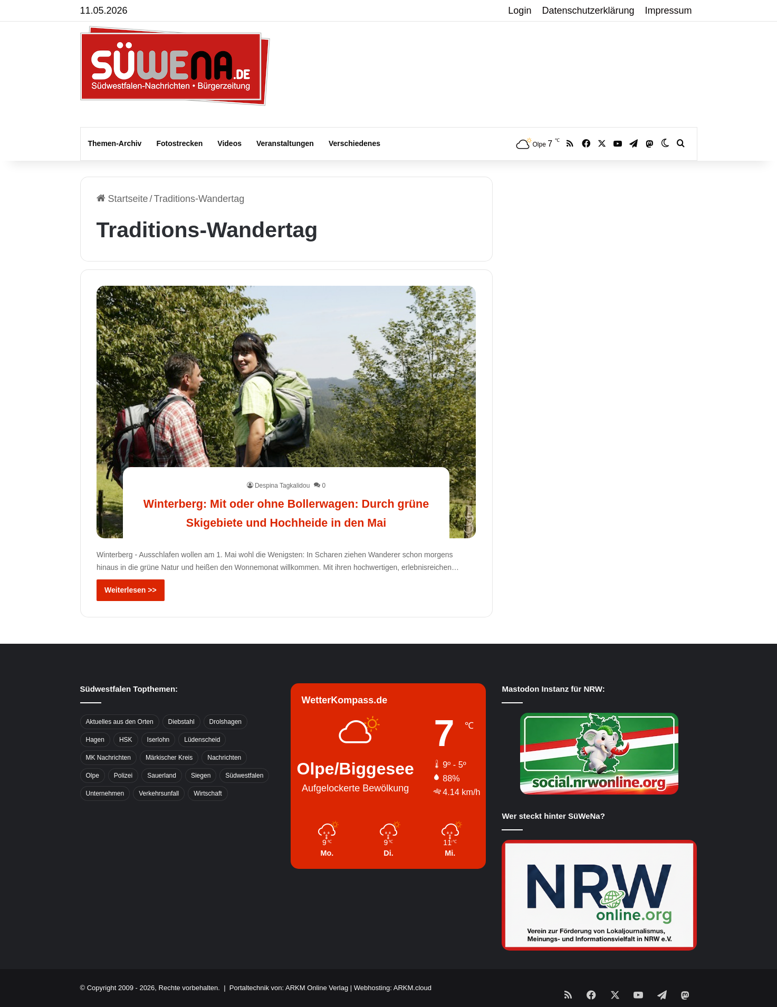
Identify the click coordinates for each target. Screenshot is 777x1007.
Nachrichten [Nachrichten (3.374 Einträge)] (224, 757)
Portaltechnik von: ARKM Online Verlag (288, 988)
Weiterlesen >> (130, 590)
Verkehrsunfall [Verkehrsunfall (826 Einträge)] (159, 793)
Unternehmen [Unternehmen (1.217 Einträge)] (105, 793)
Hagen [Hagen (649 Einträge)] (95, 739)
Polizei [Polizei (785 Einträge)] (123, 775)
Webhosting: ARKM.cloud (392, 988)
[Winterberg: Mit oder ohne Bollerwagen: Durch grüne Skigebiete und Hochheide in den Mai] (286, 412)
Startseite (122, 198)
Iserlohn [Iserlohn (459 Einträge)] (158, 739)
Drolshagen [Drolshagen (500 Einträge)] (225, 721)
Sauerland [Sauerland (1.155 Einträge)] (161, 775)
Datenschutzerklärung (588, 10)
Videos (229, 143)
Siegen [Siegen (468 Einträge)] (200, 775)
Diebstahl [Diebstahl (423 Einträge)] (181, 721)
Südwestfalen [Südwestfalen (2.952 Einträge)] (244, 775)
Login (519, 10)
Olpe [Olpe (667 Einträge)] (92, 775)
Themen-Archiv (115, 143)
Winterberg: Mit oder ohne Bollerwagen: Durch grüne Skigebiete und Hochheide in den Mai (286, 502)
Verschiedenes (354, 143)
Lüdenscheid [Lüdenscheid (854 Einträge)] (202, 739)
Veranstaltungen (285, 143)
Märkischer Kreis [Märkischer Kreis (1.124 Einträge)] (169, 757)
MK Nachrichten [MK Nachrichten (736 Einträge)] (108, 757)
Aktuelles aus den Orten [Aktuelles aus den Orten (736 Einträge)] (120, 721)
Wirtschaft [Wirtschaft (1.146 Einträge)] (208, 793)
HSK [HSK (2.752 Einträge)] (125, 739)
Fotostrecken (179, 143)
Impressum (668, 10)
